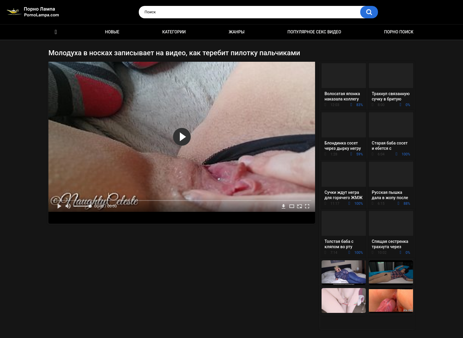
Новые (112, 32)
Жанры (236, 32)
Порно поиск (398, 32)
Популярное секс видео (314, 32)
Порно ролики (55, 32)
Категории (174, 32)
